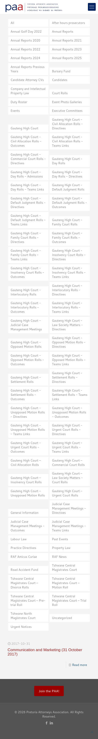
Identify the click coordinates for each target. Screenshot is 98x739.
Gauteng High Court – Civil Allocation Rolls (26, 462)
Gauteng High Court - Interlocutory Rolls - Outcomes (26, 307)
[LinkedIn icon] (51, 723)
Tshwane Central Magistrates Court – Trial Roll (69, 600)
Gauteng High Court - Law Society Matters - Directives (67, 325)
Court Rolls (59, 93)
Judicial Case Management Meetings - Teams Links (69, 526)
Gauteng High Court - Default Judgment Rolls (68, 187)
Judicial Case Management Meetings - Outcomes (28, 526)
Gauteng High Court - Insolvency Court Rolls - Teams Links (69, 272)
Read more (79, 665)
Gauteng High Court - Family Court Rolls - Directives (26, 237)
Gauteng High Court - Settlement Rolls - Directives (67, 377)
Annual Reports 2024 (25, 58)
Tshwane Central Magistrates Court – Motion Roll (65, 583)
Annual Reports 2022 (25, 49)
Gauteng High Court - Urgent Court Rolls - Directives (67, 429)
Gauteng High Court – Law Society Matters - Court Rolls (67, 477)
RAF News (59, 557)
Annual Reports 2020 (25, 40)
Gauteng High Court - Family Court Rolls (67, 222)
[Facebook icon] (46, 723)
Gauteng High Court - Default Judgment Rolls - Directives (28, 202)
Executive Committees (67, 111)
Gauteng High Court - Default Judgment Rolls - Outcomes (69, 202)
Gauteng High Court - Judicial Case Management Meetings (26, 325)
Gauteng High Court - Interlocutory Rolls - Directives (67, 290)
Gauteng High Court (24, 128)
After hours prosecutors (68, 23)
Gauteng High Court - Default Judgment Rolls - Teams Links (28, 220)
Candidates (59, 80)
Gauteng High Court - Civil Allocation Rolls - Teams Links (67, 141)
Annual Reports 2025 (66, 58)
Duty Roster (19, 102)
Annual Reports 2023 (66, 49)
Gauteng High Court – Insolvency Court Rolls (26, 480)
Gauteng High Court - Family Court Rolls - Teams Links (26, 254)
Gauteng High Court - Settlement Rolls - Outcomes (26, 394)
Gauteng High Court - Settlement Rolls (26, 379)
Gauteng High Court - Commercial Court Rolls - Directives (28, 158)
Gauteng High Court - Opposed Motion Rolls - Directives (68, 342)
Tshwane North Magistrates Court (23, 615)
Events (15, 111)
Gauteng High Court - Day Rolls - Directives (67, 174)
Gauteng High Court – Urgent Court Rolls (67, 493)
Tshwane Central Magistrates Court (64, 567)
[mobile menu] (92, 7)
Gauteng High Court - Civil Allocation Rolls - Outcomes (26, 141)
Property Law (61, 548)
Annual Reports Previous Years (28, 69)
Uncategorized (62, 618)
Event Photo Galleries (67, 102)
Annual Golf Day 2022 (26, 31)
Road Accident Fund (24, 570)
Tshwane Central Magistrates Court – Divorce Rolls (24, 583)
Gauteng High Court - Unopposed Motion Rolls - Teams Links (28, 429)
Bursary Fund (61, 71)
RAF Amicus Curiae (24, 557)
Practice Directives (23, 548)
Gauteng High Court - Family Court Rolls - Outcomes (67, 237)
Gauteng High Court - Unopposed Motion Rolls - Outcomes (69, 412)
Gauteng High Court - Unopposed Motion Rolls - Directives (28, 412)
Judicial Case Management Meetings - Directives (69, 508)
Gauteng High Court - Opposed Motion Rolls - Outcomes (27, 359)
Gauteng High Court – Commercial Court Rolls (68, 462)
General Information (25, 513)
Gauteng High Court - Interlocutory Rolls (26, 292)
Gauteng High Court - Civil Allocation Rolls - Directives (67, 124)
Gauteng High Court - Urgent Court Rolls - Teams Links (67, 447)
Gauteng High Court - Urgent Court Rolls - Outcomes (26, 447)
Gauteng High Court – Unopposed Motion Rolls (28, 493)
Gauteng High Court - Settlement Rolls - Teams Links (69, 394)
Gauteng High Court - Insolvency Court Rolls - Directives (69, 254)
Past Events (60, 539)
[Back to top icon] (91, 732)
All (12, 23)
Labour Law (19, 539)
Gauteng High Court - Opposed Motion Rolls (26, 344)
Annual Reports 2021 (66, 40)
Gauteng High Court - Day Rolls (67, 161)
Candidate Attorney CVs (27, 80)
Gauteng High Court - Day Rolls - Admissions (27, 174)
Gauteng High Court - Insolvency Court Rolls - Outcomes (27, 272)
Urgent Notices (21, 627)
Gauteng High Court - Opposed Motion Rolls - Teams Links (68, 359)
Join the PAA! (49, 691)
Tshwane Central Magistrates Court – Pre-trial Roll (28, 600)
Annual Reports (62, 31)
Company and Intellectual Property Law (28, 91)
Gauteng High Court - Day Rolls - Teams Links (27, 187)
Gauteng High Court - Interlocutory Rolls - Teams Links (67, 307)
